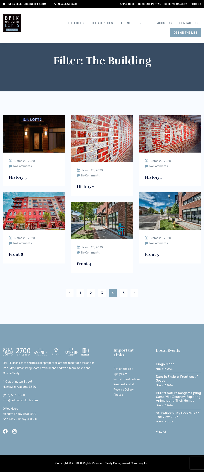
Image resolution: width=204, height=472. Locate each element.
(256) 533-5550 (14, 395)
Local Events (168, 350)
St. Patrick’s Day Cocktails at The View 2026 (177, 415)
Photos (196, 4)
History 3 (18, 177)
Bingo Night (165, 364)
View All (161, 432)
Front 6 (16, 254)
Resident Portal (149, 4)
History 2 (85, 186)
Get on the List (123, 369)
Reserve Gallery (175, 4)
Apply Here (127, 4)
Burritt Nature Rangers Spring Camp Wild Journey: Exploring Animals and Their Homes (178, 396)
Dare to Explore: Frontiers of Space (177, 378)
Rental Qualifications (127, 379)
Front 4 (84, 263)
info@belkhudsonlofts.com (20, 400)
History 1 (153, 177)
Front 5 (152, 254)
